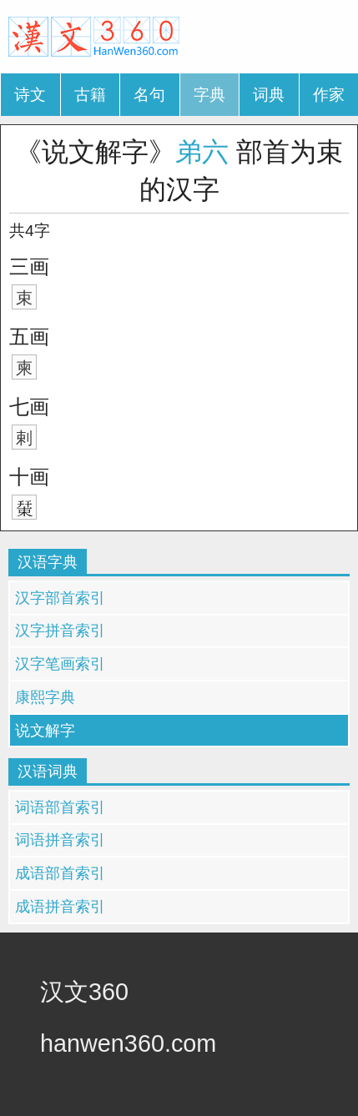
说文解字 (45, 730)
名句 (149, 94)
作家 (329, 94)
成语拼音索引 (60, 906)
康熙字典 (45, 697)
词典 (269, 94)
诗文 (30, 94)
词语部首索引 (60, 807)
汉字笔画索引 (60, 664)
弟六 (202, 152)
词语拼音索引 (60, 840)
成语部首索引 (60, 873)
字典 (209, 94)
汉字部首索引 (60, 598)
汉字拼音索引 (60, 630)
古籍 (90, 94)
